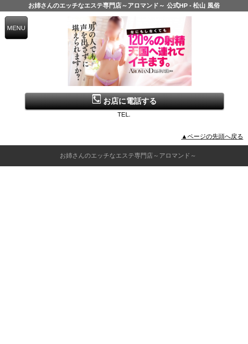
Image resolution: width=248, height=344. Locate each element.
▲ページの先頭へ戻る (212, 136)
